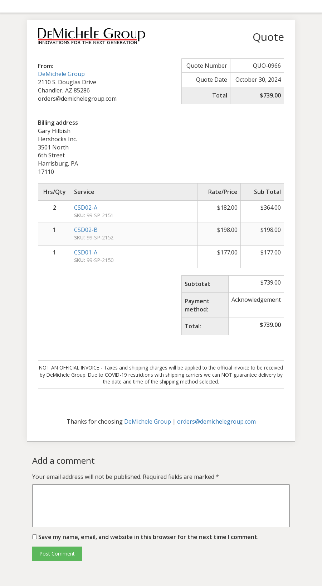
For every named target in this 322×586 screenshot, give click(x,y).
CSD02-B (86, 230)
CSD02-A (85, 207)
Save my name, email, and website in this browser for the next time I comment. (148, 537)
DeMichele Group (61, 74)
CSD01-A (85, 252)
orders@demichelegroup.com (216, 421)
